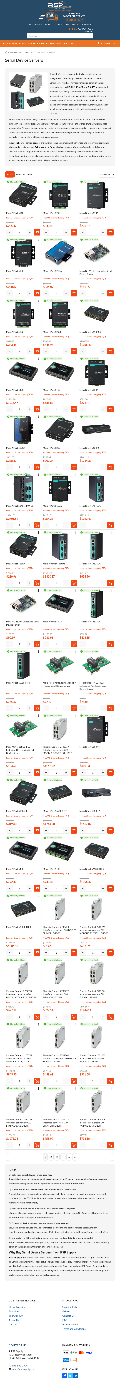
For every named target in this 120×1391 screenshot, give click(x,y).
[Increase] (30, 232)
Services (26, 43)
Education (55, 43)
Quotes (75, 24)
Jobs (67, 24)
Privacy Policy (70, 1324)
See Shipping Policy (74, 20)
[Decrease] (9, 232)
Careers (13, 1324)
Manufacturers (41, 43)
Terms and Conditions (74, 1328)
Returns (66, 1311)
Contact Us (68, 43)
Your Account (16, 1315)
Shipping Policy (70, 1306)
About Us (14, 1319)
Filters (10, 174)
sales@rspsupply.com (23, 1369)
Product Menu (11, 43)
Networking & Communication (22, 52)
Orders (48, 24)
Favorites (58, 24)
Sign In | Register (35, 24)
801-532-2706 (20, 1365)
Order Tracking (17, 1306)
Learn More (87, 32)
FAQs (65, 1319)
